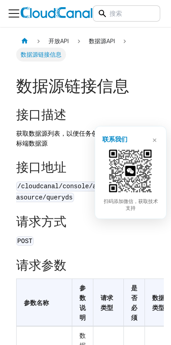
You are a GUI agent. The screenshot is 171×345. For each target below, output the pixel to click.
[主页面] (24, 41)
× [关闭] (154, 138)
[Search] (126, 13)
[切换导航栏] (14, 13)
